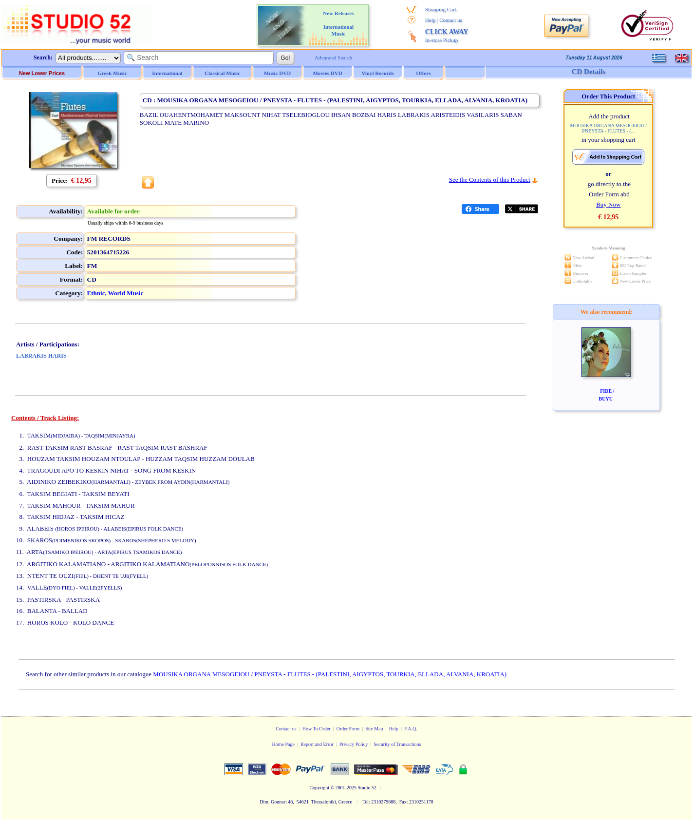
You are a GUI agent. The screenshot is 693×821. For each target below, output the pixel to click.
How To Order (316, 728)
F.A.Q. (410, 728)
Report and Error (317, 744)
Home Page (283, 744)
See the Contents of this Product (489, 179)
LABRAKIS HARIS (41, 355)
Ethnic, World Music (115, 293)
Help (430, 20)
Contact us (450, 20)
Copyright (319, 787)
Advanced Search (333, 57)
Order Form (348, 728)
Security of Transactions (397, 744)
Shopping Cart (440, 9)
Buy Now (608, 204)
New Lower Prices (42, 73)
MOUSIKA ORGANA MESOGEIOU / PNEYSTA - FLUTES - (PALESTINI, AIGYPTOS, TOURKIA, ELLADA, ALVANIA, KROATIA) (329, 674)
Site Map (374, 728)
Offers (423, 73)
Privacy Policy (353, 744)
